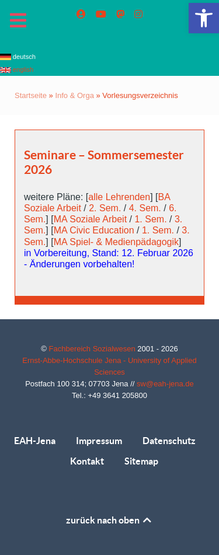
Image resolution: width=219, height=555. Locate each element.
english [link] (16, 69)
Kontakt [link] (87, 461)
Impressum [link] (99, 440)
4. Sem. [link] (145, 208)
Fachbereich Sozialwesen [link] (93, 348)
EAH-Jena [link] (34, 440)
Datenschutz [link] (169, 440)
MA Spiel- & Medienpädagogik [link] (116, 242)
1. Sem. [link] (150, 219)
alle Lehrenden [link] (119, 197)
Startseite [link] (31, 95)
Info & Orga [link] (74, 95)
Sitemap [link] (141, 461)
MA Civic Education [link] (94, 230)
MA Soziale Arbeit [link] (90, 219)
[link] (204, 18)
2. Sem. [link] (105, 208)
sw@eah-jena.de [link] (165, 383)
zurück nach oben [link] (109, 520)
